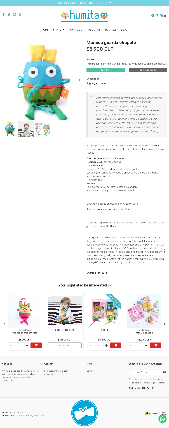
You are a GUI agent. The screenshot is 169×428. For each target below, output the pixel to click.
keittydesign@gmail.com (56, 368)
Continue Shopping (148, 69)
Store (57, 28)
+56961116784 (50, 372)
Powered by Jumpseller (32, 413)
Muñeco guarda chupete (24, 331)
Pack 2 (104, 328)
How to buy (76, 28)
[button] (152, 15)
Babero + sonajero (64, 328)
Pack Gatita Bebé (144, 331)
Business (110, 28)
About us (94, 28)
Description (92, 77)
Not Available (93, 58)
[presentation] (4, 79)
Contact (90, 368)
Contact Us (105, 69)
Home (45, 28)
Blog (124, 28)
